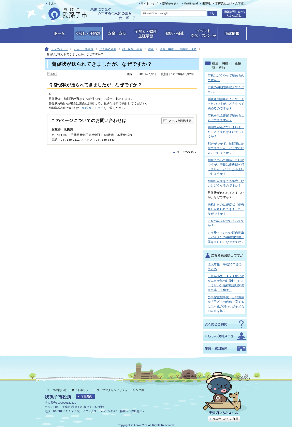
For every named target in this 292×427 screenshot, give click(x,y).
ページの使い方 (57, 390)
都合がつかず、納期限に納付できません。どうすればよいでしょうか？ (226, 148)
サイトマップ (149, 3)
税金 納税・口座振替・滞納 (178, 49)
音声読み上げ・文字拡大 (230, 3)
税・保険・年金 (132, 49)
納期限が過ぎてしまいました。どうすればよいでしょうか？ (226, 131)
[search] (173, 13)
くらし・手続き (83, 49)
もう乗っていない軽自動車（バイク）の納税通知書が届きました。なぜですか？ (226, 237)
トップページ (59, 49)
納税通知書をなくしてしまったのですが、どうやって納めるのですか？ (226, 103)
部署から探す (170, 3)
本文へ (52, 3)
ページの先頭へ (186, 152)
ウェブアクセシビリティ (112, 390)
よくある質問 (107, 49)
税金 (151, 49)
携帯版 (206, 3)
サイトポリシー (81, 390)
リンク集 (138, 390)
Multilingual (191, 3)
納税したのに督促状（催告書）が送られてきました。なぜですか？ (226, 209)
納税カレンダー (92, 108)
